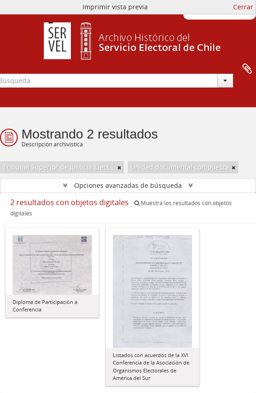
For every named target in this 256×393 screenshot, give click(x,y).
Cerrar (243, 6)
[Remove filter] (119, 167)
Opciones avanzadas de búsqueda (128, 185)
